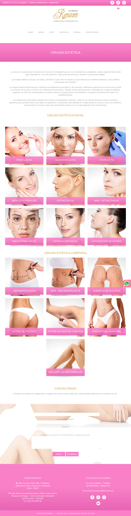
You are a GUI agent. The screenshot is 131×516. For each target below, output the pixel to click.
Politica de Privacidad (44, 513)
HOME (30, 32)
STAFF (51, 32)
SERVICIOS (63, 32)
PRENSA (77, 32)
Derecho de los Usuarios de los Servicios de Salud (76, 513)
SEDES (41, 32)
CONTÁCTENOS (92, 32)
